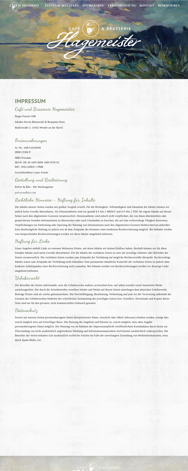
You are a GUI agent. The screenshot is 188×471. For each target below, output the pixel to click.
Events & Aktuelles (62, 5)
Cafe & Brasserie (24, 5)
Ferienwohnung (122, 5)
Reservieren (169, 5)
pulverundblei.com (25, 192)
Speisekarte (93, 5)
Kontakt (147, 5)
